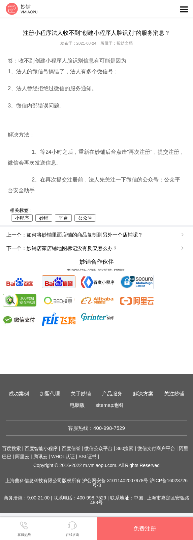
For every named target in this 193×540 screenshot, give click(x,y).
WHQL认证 (63, 456)
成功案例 (19, 393)
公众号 (85, 218)
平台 (63, 218)
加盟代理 (50, 393)
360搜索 (124, 448)
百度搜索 (11, 448)
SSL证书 (87, 456)
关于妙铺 (81, 393)
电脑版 (77, 405)
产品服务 (112, 393)
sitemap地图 (110, 405)
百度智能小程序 (41, 448)
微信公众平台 (98, 448)
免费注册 (144, 528)
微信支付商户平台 (156, 448)
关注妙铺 (174, 393)
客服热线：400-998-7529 (96, 428)
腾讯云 (40, 456)
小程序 (22, 218)
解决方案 (143, 393)
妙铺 (44, 218)
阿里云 (22, 456)
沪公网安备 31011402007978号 (116, 480)
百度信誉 (71, 448)
